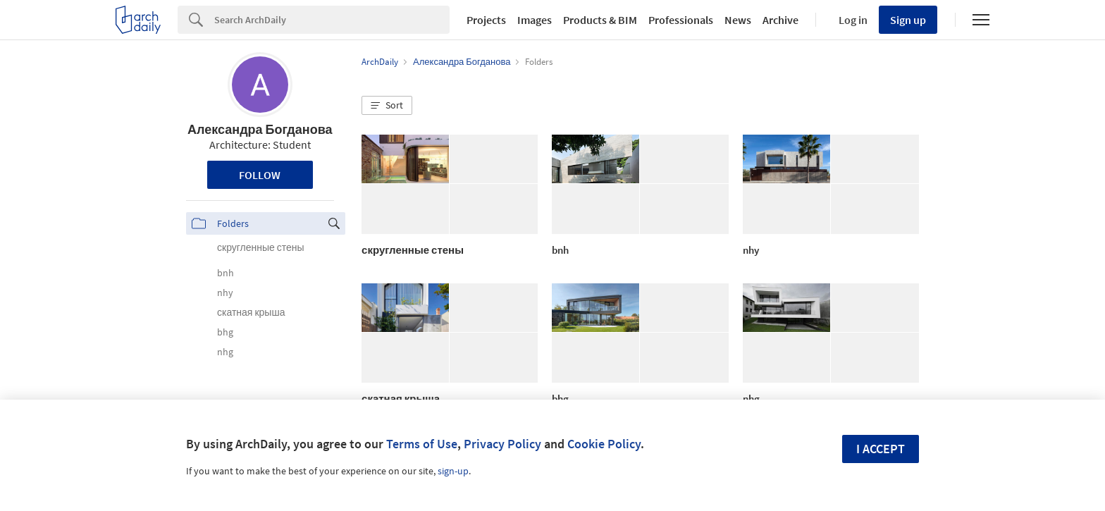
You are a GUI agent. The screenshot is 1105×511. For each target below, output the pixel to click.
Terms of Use (421, 444)
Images (534, 19)
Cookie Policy (604, 444)
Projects (486, 19)
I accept (880, 449)
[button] (387, 106)
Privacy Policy (502, 444)
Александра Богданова (259, 129)
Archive (780, 19)
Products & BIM (600, 19)
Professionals (680, 19)
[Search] (332, 20)
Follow (259, 175)
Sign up (908, 20)
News (737, 19)
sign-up (453, 470)
